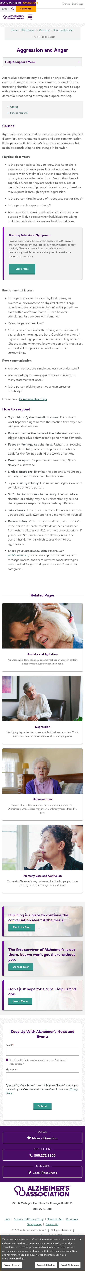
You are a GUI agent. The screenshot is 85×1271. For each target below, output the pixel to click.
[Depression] (42, 713)
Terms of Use (55, 1219)
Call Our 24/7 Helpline (34, 3)
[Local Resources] (42, 1171)
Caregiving (44, 33)
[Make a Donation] (42, 1136)
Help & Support (28, 33)
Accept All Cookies (46, 1265)
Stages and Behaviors (63, 33)
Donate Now (21, 969)
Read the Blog (21, 930)
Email (9, 1045)
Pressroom (72, 1219)
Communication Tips (33, 402)
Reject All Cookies (70, 1265)
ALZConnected (18, 558)
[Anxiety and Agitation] (42, 640)
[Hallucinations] (42, 787)
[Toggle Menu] (79, 19)
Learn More (22, 271)
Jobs (7, 1219)
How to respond (19, 115)
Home (14, 33)
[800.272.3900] (42, 1153)
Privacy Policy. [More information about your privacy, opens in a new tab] (15, 1258)
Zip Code (11, 1069)
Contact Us (52, 1224)
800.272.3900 (55, 3)
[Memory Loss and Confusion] (42, 862)
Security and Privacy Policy (28, 1219)
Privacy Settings (12, 1265)
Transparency (34, 1224)
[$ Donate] (75, 9)
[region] (42, 1253)
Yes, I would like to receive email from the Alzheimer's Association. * (38, 1061)
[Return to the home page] (21, 18)
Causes (14, 109)
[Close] (80, 1239)
